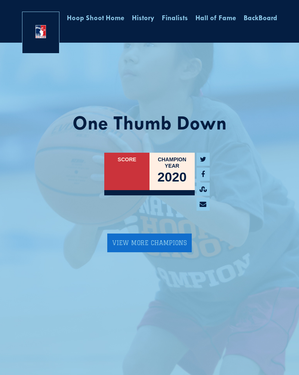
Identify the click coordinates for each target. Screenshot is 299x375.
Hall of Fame (215, 18)
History (143, 18)
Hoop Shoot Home (95, 18)
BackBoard (260, 18)
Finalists (175, 18)
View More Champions (149, 243)
